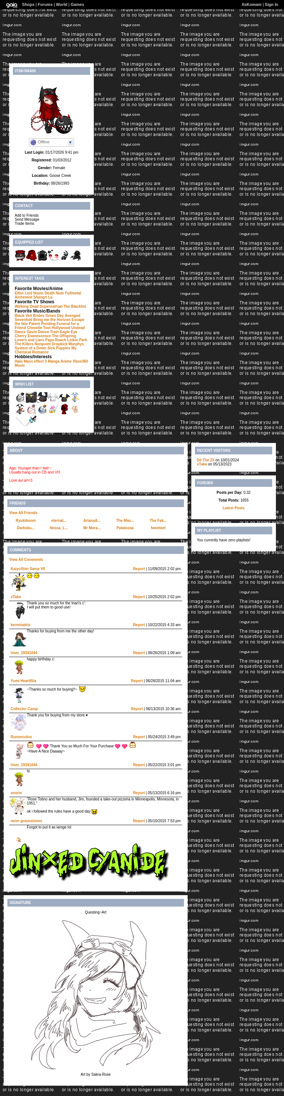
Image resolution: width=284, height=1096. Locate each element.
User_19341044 (24, 653)
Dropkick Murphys (68, 344)
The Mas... (125, 521)
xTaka (16, 597)
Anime (66, 361)
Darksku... (26, 528)
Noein (38, 293)
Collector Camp (24, 709)
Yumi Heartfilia (23, 681)
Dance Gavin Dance (32, 332)
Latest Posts (233, 508)
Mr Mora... (91, 528)
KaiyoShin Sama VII (28, 569)
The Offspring (64, 336)
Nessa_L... (59, 528)
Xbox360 (80, 361)
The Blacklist (74, 306)
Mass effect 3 (35, 361)
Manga (54, 361)
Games (77, 4)
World (61, 4)
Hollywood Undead (68, 328)
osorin (16, 793)
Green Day (54, 316)
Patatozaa (125, 528)
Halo (19, 361)
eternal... (58, 521)
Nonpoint (43, 344)
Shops (28, 4)
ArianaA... (92, 521)
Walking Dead (27, 306)
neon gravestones (26, 821)
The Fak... (158, 521)
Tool (46, 328)
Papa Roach (55, 340)
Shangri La (43, 297)
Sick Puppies (58, 348)
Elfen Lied (23, 293)
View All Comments (26, 560)
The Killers (24, 344)
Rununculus (21, 737)
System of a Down (30, 348)
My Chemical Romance (46, 350)
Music (20, 365)
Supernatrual (51, 306)
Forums (45, 4)
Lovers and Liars (29, 340)
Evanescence (39, 336)
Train (54, 332)
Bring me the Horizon (52, 320)
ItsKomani (252, 4)
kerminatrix (21, 625)
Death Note (54, 293)
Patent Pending (42, 324)
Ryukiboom (26, 521)
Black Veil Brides (30, 316)
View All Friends (23, 513)
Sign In (271, 4)
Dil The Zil (205, 460)
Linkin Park (77, 340)
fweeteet (158, 528)
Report (139, 569)
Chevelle (34, 328)
